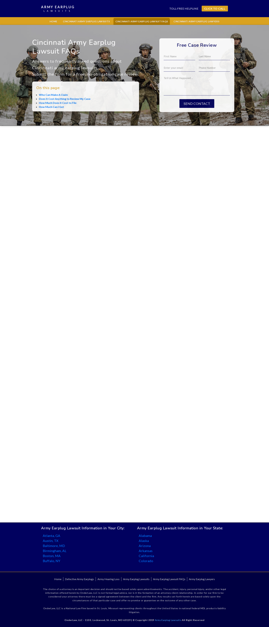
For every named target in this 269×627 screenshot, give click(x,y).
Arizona (145, 546)
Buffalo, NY (51, 561)
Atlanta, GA (51, 536)
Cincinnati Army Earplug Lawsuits (86, 21)
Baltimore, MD (54, 546)
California (146, 556)
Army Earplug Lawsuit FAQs (169, 579)
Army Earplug (58, 9)
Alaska (144, 541)
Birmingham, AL (54, 551)
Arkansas (146, 551)
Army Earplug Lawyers (202, 579)
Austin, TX (50, 541)
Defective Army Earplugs (79, 579)
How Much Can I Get (27, 106)
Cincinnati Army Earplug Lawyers (196, 21)
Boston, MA (52, 556)
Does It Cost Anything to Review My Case (40, 98)
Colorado (146, 561)
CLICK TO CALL (214, 8)
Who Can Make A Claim (29, 94)
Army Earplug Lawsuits (136, 579)
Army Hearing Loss (108, 579)
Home (53, 21)
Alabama (145, 536)
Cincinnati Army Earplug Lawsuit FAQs (141, 21)
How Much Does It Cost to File (33, 102)
